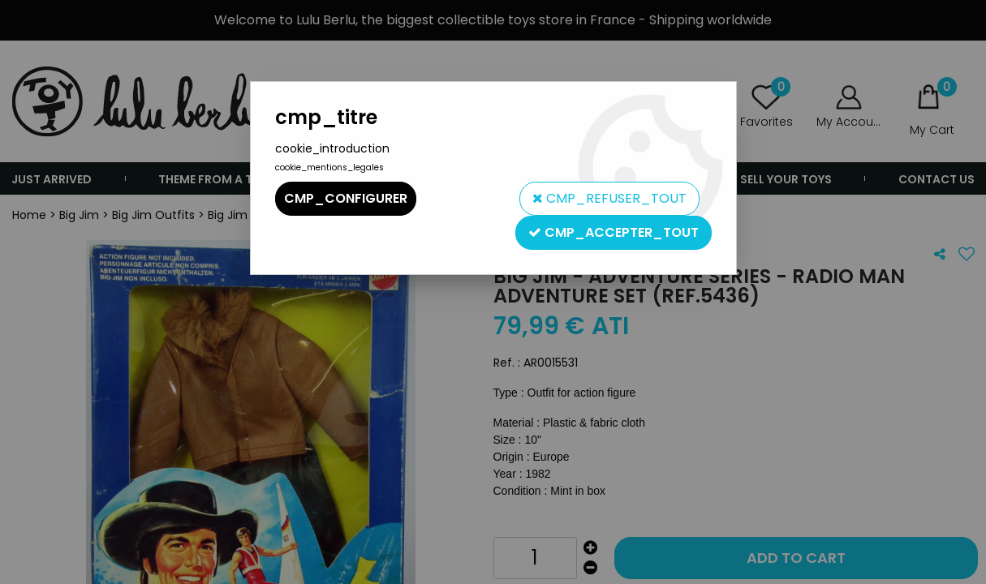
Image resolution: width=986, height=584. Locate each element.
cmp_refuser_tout (609, 198)
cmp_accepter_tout (613, 232)
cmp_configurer (345, 198)
